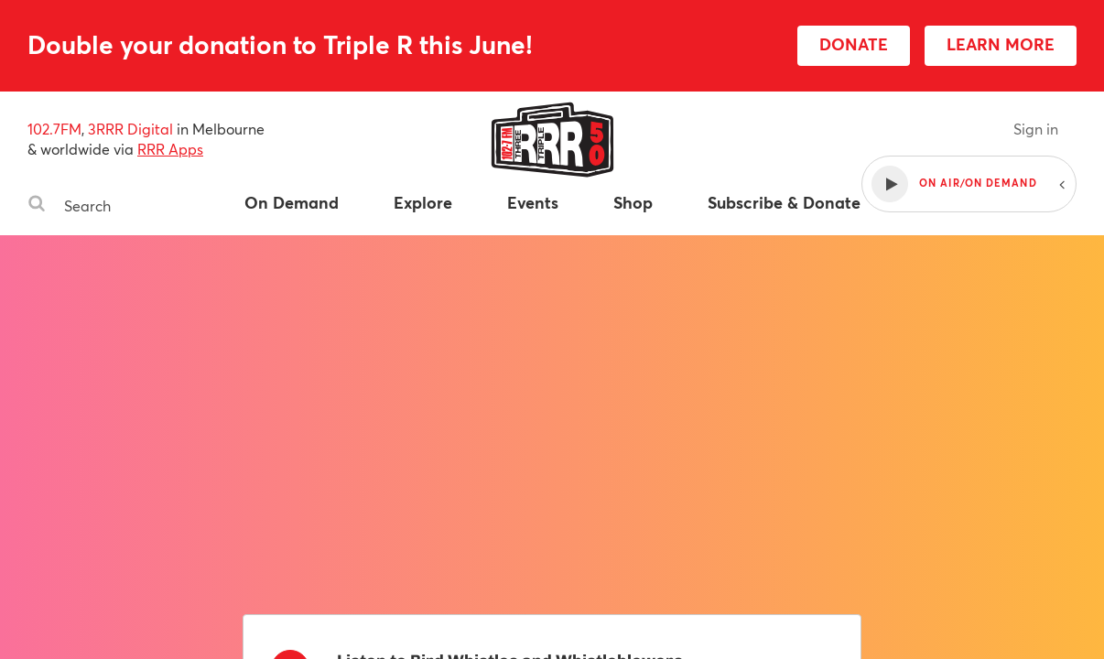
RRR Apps (170, 148)
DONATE (853, 44)
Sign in (1035, 128)
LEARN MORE (1001, 44)
